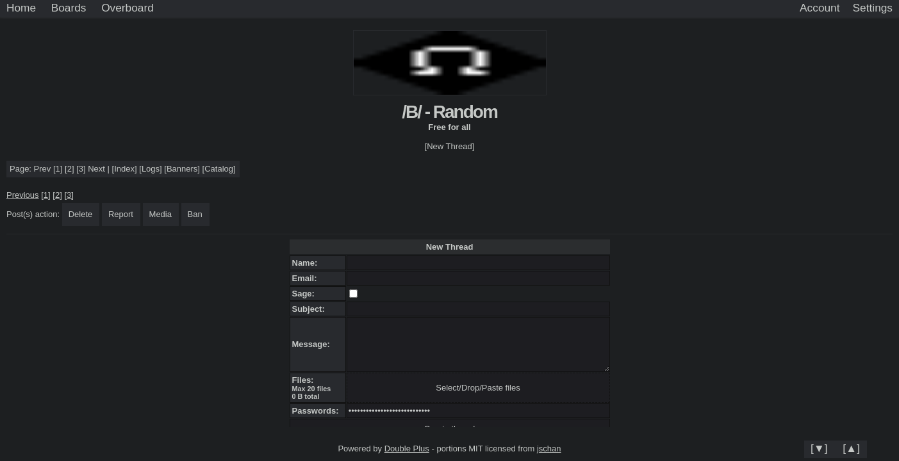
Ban (195, 214)
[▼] (819, 448)
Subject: (311, 309)
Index (124, 169)
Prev (42, 169)
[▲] (851, 448)
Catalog (218, 169)
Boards (69, 7)
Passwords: (317, 411)
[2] (69, 169)
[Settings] (872, 8)
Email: (307, 278)
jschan (549, 448)
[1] (57, 169)
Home (21, 7)
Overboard (127, 7)
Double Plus (406, 448)
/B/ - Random (449, 112)
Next (96, 169)
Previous (22, 195)
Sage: (306, 293)
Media (160, 214)
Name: (307, 263)
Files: (305, 380)
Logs (151, 169)
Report (120, 214)
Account (819, 7)
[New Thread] (450, 146)
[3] (80, 169)
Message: (313, 344)
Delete (81, 214)
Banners (182, 169)
